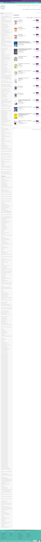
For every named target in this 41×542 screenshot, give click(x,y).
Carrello (33, 9)
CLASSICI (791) (3, 60)
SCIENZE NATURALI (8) (3, 313)
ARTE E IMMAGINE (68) (3, 34)
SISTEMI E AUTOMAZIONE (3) (4, 332)
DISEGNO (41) (2, 92)
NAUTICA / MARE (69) (3, 253)
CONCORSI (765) (3, 66)
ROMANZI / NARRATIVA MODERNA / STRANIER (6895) (6, 289)
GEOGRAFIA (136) (3, 144)
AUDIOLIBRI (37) (3, 36)
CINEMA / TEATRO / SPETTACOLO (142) (5, 58)
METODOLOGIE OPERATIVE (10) (4, 247)
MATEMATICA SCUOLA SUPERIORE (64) (5, 239)
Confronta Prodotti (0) (17, 17)
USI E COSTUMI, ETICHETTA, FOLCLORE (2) (6, 522)
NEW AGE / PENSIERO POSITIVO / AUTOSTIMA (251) (6, 255)
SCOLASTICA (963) (3, 322)
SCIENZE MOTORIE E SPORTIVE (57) (5, 312)
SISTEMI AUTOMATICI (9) (4, 331)
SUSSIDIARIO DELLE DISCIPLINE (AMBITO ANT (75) (6, 470)
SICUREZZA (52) (3, 330)
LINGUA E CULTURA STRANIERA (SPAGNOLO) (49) (6, 215)
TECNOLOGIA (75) (3, 486)
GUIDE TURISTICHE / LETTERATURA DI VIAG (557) (6, 168)
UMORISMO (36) (3, 520)
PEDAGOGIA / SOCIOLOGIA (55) (4, 262)
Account (30, 9)
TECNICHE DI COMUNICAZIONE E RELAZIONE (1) (6, 479)
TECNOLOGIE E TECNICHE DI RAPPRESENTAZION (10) (4, 501)
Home (23, 9)
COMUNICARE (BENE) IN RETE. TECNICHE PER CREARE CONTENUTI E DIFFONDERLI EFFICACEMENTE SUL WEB (25, 114)
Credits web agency (20, 535)
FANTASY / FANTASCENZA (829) (4, 128)
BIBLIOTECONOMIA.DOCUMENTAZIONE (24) (6, 41)
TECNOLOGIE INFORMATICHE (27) (5, 506)
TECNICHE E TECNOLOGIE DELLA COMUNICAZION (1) (5, 482)
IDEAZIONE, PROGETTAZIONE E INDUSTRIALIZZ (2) (6, 170)
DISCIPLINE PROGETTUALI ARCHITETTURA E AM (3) (6, 87)
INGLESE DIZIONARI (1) (3, 179)
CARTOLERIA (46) (3, 52)
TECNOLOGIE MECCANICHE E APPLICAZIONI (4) (6, 507)
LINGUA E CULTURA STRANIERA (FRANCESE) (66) (6, 213)
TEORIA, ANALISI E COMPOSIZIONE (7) (5, 514)
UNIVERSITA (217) (3, 521)
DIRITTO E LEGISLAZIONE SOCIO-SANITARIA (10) (6, 75)
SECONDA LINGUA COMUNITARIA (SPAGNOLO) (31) (6, 327)
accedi (5, 2)
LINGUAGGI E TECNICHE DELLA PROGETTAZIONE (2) (4, 229)
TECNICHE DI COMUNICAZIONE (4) (5, 478)
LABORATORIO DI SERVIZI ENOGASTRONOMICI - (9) (6, 195)
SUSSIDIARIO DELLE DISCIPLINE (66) (5, 468)
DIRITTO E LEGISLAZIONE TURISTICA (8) (5, 76)
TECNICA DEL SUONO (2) (4, 477)
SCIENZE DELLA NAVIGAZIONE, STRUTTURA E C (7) (6, 300)
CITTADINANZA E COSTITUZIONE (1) (5, 59)
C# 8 (19, 92)
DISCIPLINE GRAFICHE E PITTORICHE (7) (5, 84)
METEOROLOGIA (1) (3, 246)
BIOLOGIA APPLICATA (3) (4, 44)
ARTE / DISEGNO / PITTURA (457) (4, 33)
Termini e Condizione (3, 537)
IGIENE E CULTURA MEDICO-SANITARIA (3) (6, 171)
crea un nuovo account (11, 2)
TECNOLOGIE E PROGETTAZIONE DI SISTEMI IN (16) (6, 497)
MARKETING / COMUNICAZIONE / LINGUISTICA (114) (6, 236)
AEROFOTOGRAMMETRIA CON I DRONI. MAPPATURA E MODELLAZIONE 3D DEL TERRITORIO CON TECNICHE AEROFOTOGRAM (25, 42)
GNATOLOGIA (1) (3, 162)
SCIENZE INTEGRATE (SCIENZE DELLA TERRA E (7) (6, 309)
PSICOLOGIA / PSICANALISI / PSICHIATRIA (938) (6, 271)
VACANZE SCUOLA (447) (4, 523)
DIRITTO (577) (2, 74)
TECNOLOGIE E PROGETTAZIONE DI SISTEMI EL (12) (6, 495)
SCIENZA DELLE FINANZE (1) (4, 296)
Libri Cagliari (19, 537)
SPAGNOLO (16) (3, 338)
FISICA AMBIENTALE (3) (3, 135)
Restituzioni (11, 534)
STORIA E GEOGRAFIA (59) (4, 347)
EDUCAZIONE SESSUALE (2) (4, 118)
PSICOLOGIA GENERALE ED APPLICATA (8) (6, 272)
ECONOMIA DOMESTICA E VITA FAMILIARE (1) (6, 110)
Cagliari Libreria (20, 538)
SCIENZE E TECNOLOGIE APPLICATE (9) (5, 304)
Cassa (36, 9)
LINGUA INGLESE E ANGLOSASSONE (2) (5, 221)
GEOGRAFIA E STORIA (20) (4, 145)
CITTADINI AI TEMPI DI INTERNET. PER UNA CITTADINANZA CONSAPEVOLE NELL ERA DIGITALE (24, 100)
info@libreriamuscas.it (28, 540)
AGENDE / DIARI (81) (3, 19)
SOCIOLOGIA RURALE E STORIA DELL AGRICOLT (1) (6, 336)
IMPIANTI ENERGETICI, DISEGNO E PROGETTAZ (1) (6, 174)
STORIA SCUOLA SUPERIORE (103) (5, 349)
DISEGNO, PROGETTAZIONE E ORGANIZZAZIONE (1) (4, 94)
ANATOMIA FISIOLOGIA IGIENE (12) (5, 26)
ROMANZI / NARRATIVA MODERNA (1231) (5, 287)
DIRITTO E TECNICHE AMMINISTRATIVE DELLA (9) (6, 79)
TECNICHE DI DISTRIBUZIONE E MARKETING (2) (6, 480)
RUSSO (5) (2, 290)
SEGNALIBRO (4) (3, 329)
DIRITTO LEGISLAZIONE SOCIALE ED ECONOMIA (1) (6, 83)
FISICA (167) (2, 134)
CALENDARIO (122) (3, 50)
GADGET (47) (2, 142)
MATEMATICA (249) (3, 237)
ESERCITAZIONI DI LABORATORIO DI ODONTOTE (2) (6, 126)
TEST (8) (2, 515)
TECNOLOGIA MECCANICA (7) (4, 488)
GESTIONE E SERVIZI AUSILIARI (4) (5, 153)
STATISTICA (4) (3, 340)
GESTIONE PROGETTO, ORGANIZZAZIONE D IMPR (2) (6, 157)
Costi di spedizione (3, 534)
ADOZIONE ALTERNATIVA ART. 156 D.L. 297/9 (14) (6, 17)
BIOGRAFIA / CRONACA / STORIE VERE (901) (6, 42)
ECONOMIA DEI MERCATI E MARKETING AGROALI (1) (5, 109)
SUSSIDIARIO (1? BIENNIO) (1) (4, 354)
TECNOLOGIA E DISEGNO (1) (4, 487)
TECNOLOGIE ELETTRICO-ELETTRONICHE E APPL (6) (6, 505)
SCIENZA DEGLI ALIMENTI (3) (4, 295)
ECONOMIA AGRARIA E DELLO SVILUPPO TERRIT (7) (5, 103)
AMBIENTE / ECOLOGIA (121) (4, 25)
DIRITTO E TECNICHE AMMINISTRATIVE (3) (6, 77)
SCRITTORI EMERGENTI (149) (4, 323)
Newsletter (28, 537)
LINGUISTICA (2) (3, 230)
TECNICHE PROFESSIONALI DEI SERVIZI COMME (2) (5, 484)
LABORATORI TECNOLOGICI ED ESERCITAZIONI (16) (6, 188)
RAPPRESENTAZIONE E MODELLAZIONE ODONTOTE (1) (5, 279)
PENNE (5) (2, 263)
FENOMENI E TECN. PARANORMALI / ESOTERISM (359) (5, 130)
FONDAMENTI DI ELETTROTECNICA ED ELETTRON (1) (5, 137)
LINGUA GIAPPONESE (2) (4, 219)
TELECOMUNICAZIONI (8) (4, 512)
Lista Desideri (28, 535)
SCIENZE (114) (2, 298)
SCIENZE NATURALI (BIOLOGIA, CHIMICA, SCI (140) (6, 315)
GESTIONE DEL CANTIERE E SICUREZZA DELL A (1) (6, 150)
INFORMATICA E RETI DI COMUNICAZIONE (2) (6, 177)
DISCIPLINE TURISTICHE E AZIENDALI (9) (5, 91)
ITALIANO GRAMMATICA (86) (4, 185)
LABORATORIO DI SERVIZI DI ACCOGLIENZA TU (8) (6, 192)
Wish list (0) (26, 9)
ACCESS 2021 (20, 34)
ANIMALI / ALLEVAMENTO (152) (4, 27)
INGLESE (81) (2, 178)
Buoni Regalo (20, 534)
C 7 (18, 85)
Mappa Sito (11, 535)
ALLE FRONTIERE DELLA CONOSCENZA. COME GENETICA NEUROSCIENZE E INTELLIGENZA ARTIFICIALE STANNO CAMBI (25, 49)
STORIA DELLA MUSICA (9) (4, 346)
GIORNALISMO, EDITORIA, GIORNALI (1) (5, 161)
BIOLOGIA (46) (2, 43)
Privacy (2, 535)
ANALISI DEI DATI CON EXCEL (22, 56)
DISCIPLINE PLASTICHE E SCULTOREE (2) (6, 85)
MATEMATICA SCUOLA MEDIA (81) (5, 238)
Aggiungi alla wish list (39, 21)
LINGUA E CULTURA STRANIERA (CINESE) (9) (6, 211)
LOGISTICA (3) (2, 231)
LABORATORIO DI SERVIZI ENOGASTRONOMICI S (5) (6, 197)
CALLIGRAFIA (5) (3, 51)
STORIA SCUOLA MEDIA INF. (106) (5, 348)
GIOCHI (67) (2, 160)
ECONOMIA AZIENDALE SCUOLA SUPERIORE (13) (6, 106)
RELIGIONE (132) (3, 281)
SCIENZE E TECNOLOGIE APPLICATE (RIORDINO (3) (6, 306)
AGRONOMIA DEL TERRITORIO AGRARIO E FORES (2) (6, 22)
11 (28, 128)
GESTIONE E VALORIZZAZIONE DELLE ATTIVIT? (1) (6, 155)
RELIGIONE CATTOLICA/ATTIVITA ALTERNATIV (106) (6, 284)
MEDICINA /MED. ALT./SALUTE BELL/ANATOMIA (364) (6, 245)
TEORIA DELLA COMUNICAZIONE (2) (5, 513)
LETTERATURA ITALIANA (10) (4, 204)
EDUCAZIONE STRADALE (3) (4, 119)
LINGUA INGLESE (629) (3, 220)
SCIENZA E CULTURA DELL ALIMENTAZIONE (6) (6, 297)
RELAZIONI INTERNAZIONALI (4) (4, 280)
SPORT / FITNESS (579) (3, 339)
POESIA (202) (2, 264)
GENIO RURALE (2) (3, 143)
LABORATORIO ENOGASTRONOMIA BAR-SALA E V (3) (6, 199)
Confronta (38, 22)
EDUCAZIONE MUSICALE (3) (4, 117)
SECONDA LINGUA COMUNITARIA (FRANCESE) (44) (6, 325)
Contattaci (39, 9)
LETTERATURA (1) (3, 203)
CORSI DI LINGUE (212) (3, 68)
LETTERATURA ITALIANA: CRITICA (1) (5, 205)
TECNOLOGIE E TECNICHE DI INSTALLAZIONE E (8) (6, 499)
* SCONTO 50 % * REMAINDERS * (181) (5, 16)
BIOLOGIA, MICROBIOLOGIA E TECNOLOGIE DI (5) (6, 46)
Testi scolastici (3, 538)
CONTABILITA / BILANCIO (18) (4, 67)
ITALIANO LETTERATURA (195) (4, 186)
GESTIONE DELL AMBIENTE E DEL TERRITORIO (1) (6, 152)
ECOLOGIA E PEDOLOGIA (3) (4, 100)
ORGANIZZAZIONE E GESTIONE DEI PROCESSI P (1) (6, 257)
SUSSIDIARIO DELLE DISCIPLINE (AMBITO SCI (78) (6, 472)
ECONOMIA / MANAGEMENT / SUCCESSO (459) (6, 101)
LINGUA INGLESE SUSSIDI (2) (4, 222)
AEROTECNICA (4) (3, 18)
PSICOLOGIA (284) (3, 270)
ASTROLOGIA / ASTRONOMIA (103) (5, 35)
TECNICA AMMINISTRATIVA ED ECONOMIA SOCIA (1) (6, 475)
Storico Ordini (28, 534)
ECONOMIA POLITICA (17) (4, 111)
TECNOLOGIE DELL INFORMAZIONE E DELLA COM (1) (6, 492)
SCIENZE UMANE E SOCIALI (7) (4, 321)
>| (32, 128)
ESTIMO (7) (2, 127)
